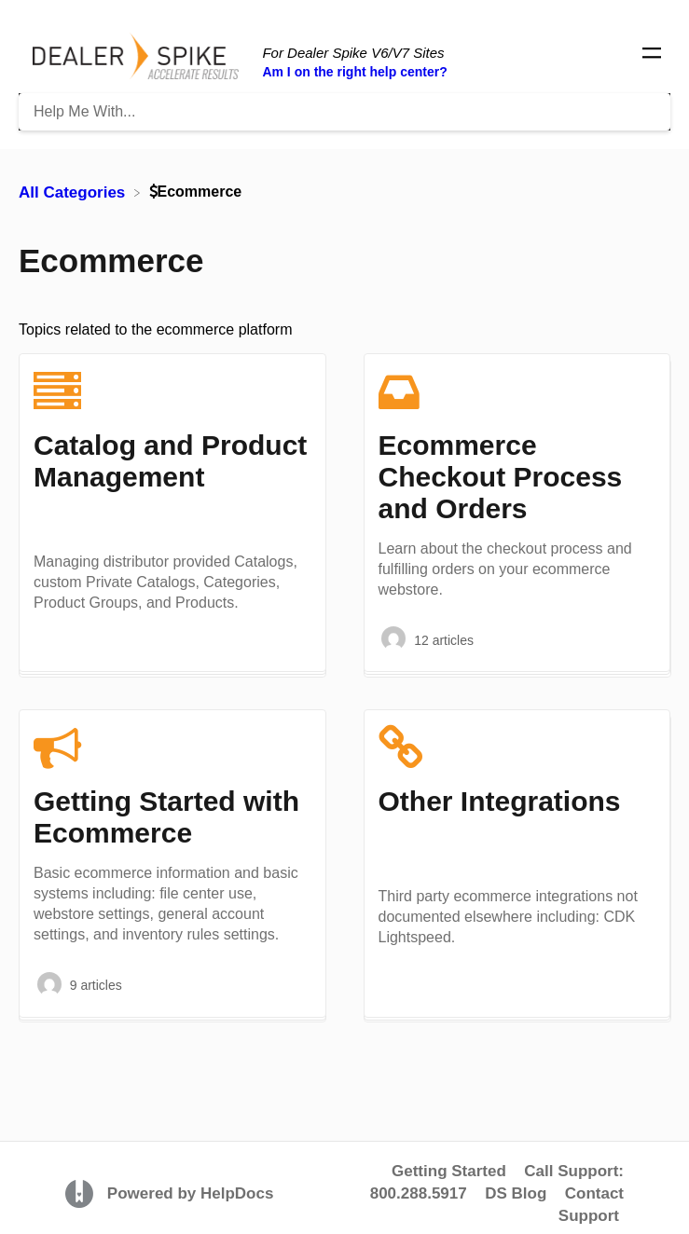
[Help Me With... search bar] (344, 111)
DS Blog (515, 1193)
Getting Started (449, 1171)
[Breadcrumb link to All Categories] (74, 191)
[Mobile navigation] (651, 56)
